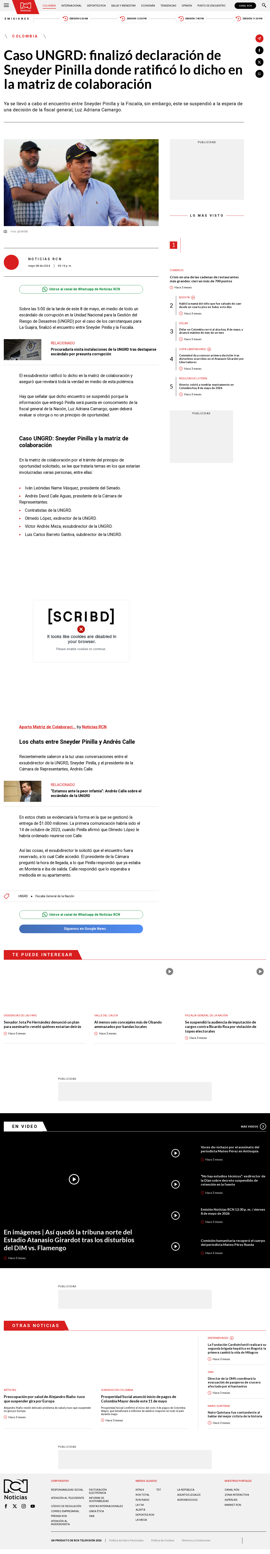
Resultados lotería (193, 379)
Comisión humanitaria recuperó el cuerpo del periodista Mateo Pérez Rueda (233, 1243)
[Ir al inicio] (26, 7)
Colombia (49, 5)
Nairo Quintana (219, 1410)
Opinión (187, 5)
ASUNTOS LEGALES (188, 1499)
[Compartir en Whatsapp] (259, 74)
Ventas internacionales (106, 1511)
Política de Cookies (162, 1545)
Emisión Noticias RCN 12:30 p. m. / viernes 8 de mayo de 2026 (233, 1212)
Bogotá (184, 297)
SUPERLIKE (231, 1504)
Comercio (177, 270)
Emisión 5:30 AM (75, 18)
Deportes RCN (96, 5)
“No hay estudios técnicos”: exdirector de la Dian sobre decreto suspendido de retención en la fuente (233, 1180)
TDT (158, 1494)
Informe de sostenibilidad (99, 1504)
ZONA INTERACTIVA (237, 1499)
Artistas (10, 1390)
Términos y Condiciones (196, 1545)
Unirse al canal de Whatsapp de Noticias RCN (81, 289)
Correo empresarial (65, 1516)
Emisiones (16, 18)
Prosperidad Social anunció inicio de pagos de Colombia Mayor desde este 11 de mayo (139, 1399)
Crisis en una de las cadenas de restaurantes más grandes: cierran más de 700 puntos (204, 279)
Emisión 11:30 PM (249, 18)
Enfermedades (218, 1338)
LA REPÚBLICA (185, 1494)
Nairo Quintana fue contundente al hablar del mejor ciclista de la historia (235, 1419)
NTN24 (140, 1494)
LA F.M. (140, 1509)
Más (253, 1127)
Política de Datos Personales (126, 1545)
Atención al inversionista (60, 1527)
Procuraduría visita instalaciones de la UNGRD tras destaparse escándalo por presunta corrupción (94, 352)
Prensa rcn (59, 1520)
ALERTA (140, 1514)
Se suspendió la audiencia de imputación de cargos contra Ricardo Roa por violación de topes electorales (221, 1027)
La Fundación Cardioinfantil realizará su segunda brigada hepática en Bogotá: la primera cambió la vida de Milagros (236, 1351)
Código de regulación (66, 1511)
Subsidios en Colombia (117, 1390)
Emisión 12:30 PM (133, 18)
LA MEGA (141, 1524)
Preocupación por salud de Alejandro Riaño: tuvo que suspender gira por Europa (45, 1399)
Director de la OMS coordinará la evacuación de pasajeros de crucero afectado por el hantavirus (234, 1387)
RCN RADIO (142, 1504)
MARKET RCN (233, 1509)
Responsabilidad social (67, 1494)
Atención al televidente (67, 1502)
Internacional (71, 5)
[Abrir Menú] (6, 6)
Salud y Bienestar (123, 5)
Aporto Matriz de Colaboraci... (47, 727)
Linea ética (96, 1516)
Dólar (183, 323)
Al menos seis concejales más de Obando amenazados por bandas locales (128, 1024)
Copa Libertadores (192, 349)
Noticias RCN (94, 727)
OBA (91, 1520)
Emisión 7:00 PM (191, 18)
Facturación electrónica (98, 1496)
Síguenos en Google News (81, 929)
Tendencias (168, 5)
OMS (211, 1376)
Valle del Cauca (106, 1015)
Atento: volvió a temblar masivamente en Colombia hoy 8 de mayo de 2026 (206, 387)
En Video (25, 1126)
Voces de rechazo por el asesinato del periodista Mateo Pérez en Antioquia (230, 1149)
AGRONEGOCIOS (187, 1504)
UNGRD (23, 896)
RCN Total (143, 1499)
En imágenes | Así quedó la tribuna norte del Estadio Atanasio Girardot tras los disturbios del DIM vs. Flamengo (69, 1240)
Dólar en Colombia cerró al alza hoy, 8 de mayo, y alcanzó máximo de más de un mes (211, 331)
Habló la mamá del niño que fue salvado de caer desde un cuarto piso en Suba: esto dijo (210, 305)
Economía (148, 5)
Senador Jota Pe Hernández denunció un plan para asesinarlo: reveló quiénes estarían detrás (43, 1024)
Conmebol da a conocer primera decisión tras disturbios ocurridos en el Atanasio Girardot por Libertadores (211, 359)
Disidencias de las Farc (20, 1015)
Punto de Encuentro (211, 5)
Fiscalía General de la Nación (55, 896)
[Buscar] (264, 5)
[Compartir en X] (259, 62)
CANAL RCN (245, 5)
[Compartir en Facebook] (259, 50)
